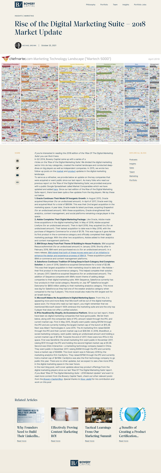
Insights (132, 164)
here (56, 189)
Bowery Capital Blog (52, 379)
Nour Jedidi (85, 379)
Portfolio (133, 180)
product (72, 171)
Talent (132, 172)
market (60, 171)
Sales (131, 168)
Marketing (133, 176)
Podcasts (133, 159)
